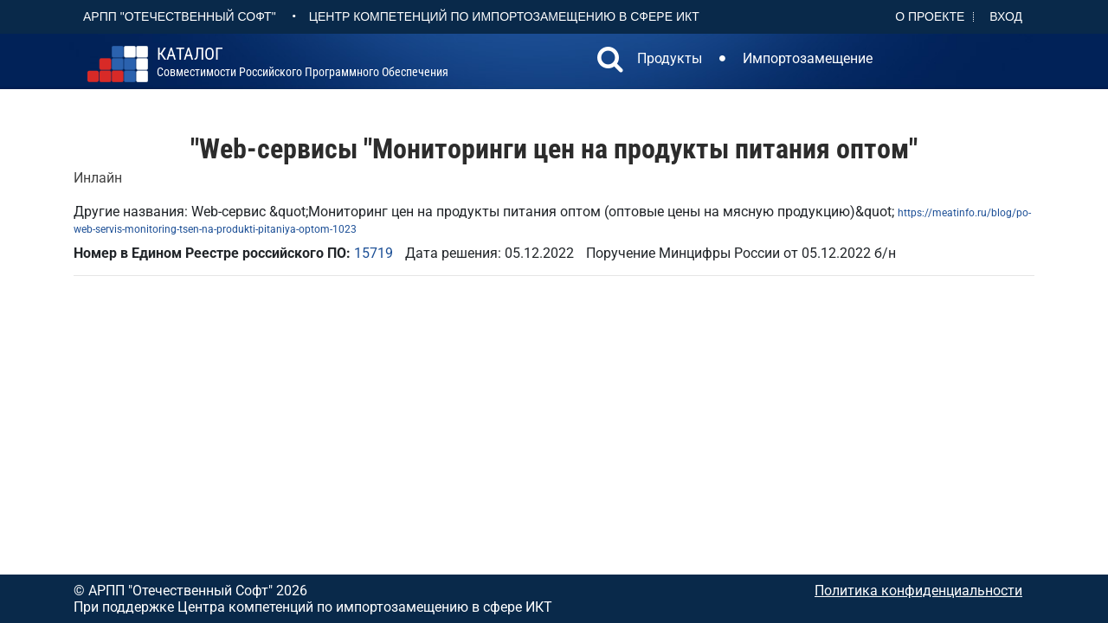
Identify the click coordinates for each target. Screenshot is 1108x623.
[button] (610, 61)
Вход (1005, 16)
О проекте (929, 16)
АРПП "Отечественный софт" (179, 16)
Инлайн (98, 178)
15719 (373, 253)
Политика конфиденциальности (918, 590)
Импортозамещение (808, 58)
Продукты (669, 58)
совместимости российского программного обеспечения (302, 62)
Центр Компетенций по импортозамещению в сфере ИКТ (504, 16)
